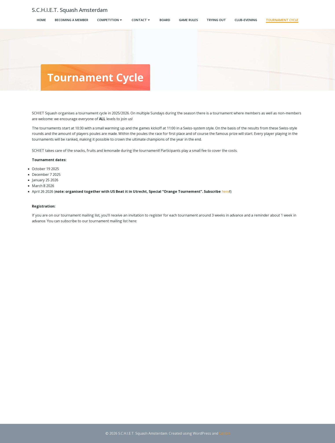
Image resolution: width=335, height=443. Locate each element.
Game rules (188, 20)
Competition (110, 20)
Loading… (102, 318)
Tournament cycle (282, 20)
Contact (141, 20)
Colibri (224, 433)
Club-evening (246, 20)
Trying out (216, 20)
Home (41, 20)
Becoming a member (71, 20)
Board (165, 20)
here (225, 191)
